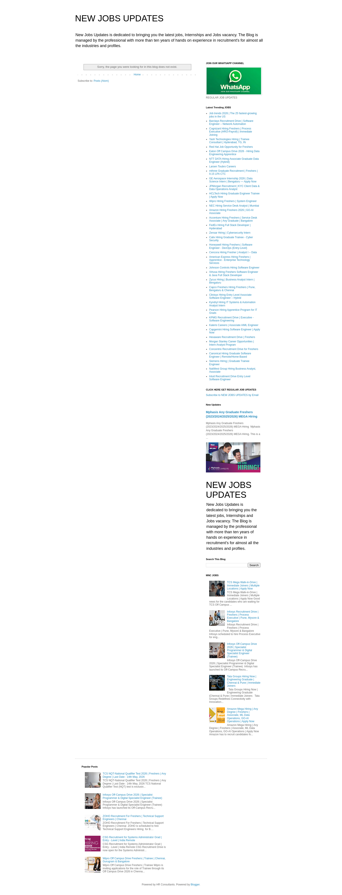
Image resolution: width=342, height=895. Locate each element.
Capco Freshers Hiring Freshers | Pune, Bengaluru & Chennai (232, 289)
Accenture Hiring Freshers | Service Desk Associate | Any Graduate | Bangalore (233, 219)
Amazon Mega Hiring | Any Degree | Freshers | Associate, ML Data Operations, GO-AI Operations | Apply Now (242, 715)
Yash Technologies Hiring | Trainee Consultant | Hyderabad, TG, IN (229, 141)
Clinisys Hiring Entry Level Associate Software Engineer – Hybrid (230, 296)
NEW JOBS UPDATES (119, 18)
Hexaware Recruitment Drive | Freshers (232, 337)
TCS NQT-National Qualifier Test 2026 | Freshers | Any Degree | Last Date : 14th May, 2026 (134, 775)
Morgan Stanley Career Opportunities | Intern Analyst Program (231, 343)
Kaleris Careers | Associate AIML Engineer (233, 325)
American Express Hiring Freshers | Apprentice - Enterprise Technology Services (229, 260)
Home (137, 74)
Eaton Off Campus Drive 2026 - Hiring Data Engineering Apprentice (234, 153)
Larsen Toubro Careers (222, 166)
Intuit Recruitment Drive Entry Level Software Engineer (229, 378)
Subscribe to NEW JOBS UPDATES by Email (232, 395)
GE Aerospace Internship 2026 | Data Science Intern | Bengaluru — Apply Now (232, 180)
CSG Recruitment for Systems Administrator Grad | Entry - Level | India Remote (132, 839)
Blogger (195, 884)
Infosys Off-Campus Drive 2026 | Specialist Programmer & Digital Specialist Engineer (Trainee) (242, 650)
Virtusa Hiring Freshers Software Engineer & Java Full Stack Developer (233, 273)
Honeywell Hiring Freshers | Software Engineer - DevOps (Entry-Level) (230, 246)
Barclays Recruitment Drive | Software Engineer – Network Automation (231, 122)
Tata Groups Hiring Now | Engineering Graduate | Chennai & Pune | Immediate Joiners (243, 681)
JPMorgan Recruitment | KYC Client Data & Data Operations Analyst (234, 188)
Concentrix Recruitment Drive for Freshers (233, 349)
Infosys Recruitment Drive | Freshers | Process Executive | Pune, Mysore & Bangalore (243, 616)
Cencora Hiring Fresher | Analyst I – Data (233, 252)
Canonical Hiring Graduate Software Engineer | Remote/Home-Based (230, 355)
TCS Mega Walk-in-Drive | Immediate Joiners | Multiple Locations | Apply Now (243, 585)
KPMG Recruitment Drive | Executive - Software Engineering (231, 319)
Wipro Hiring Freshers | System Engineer (233, 201)
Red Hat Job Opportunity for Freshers (231, 146)
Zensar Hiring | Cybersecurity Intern (229, 232)
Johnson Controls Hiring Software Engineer (234, 267)
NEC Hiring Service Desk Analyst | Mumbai (234, 205)
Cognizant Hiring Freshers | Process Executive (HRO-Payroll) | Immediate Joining (230, 131)
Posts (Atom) (101, 80)
